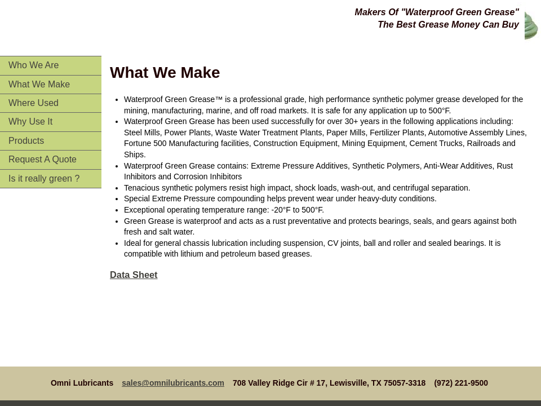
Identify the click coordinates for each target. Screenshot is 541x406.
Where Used (33, 103)
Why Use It (30, 121)
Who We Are (33, 65)
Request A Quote (42, 159)
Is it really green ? (43, 178)
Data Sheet (134, 275)
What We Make (39, 84)
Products (26, 140)
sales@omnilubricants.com (173, 382)
